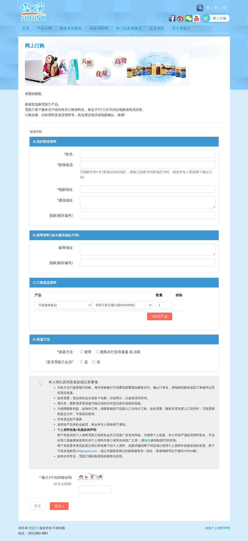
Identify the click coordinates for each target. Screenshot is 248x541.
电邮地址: (65, 190)
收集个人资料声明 (217, 528)
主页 (26, 29)
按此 (148, 441)
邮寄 (85, 352)
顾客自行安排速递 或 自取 (118, 352)
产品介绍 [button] (44, 29)
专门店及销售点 (129, 29)
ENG (224, 7)
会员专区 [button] (156, 29)
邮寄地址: (66, 248)
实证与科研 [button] (99, 29)
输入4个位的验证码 (50, 481)
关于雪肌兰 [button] (181, 29)
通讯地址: (65, 201)
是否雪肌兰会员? (59, 363)
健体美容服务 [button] (71, 29)
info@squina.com (86, 451)
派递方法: (65, 352)
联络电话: (65, 165)
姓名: (68, 155)
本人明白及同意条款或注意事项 (131, 420)
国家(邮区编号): (61, 216)
